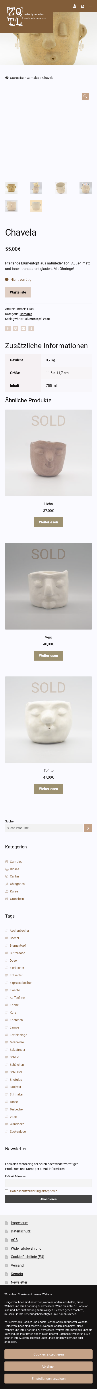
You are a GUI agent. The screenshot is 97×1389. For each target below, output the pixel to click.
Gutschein (17, 899)
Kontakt (17, 1274)
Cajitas (14, 876)
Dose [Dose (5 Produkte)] (13, 960)
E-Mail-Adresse (15, 1176)
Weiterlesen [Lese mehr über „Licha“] (48, 522)
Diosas (14, 869)
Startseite (16, 77)
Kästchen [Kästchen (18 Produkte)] (16, 1020)
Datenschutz (21, 1231)
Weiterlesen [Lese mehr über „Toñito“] (48, 789)
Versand (17, 1265)
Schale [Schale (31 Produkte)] (14, 1057)
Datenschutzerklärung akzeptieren (33, 1191)
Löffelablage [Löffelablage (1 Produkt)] (18, 1035)
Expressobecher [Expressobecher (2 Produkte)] (21, 982)
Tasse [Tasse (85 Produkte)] (14, 1102)
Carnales (33, 77)
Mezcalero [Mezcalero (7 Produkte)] (17, 1042)
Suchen (10, 821)
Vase (46, 319)
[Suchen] (88, 828)
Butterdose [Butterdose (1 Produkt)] (17, 953)
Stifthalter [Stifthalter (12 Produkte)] (16, 1094)
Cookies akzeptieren (48, 1354)
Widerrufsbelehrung (26, 1248)
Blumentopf (33, 319)
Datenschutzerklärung (72, 1333)
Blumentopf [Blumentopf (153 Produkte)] (18, 945)
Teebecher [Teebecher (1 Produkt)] (17, 1109)
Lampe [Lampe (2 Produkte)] (14, 1027)
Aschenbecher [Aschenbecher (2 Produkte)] (19, 930)
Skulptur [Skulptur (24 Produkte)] (15, 1087)
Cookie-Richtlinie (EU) (27, 1257)
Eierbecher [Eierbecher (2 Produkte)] (17, 968)
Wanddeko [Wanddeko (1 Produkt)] (17, 1124)
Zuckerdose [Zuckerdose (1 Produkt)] (18, 1131)
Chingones (17, 884)
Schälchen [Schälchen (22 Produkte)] (17, 1064)
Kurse (14, 891)
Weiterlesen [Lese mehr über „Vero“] (48, 656)
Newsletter (19, 1282)
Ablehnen (48, 1367)
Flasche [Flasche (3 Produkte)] (15, 990)
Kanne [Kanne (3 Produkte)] (14, 1005)
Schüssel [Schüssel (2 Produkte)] (16, 1072)
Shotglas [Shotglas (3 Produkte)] (16, 1079)
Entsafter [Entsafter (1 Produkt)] (16, 975)
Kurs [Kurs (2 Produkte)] (13, 1012)
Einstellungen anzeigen (49, 1379)
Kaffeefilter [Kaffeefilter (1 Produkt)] (17, 997)
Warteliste (18, 292)
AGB (14, 1240)
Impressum (19, 1223)
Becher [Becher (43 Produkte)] (14, 938)
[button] (85, 96)
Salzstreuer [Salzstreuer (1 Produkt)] (17, 1049)
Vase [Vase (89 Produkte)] (13, 1117)
